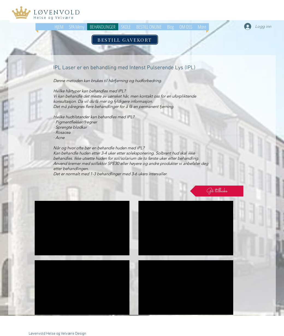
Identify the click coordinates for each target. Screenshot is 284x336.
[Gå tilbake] (216, 191)
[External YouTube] (82, 228)
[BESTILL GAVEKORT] (124, 39)
